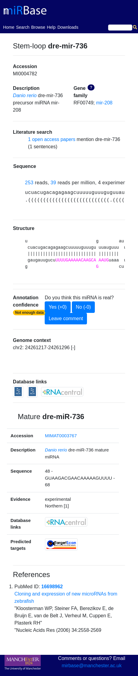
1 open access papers (51, 139)
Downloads (67, 27)
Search (22, 27)
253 (29, 182)
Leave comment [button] (66, 318)
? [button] (91, 87)
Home (8, 27)
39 (53, 182)
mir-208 (104, 102)
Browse (38, 27)
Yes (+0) (57, 307)
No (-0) (83, 307)
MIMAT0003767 (61, 435)
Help (51, 27)
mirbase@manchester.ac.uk (92, 665)
